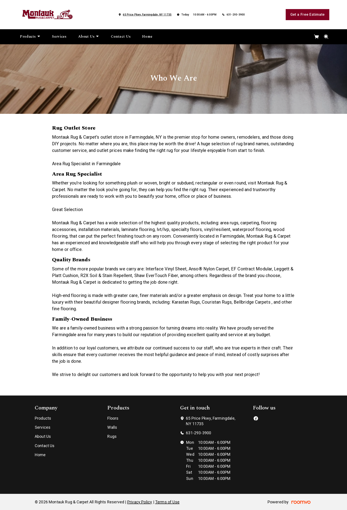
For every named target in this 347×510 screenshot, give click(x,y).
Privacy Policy (139, 502)
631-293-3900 (236, 14)
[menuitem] (30, 36)
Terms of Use (167, 502)
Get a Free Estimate (307, 14)
